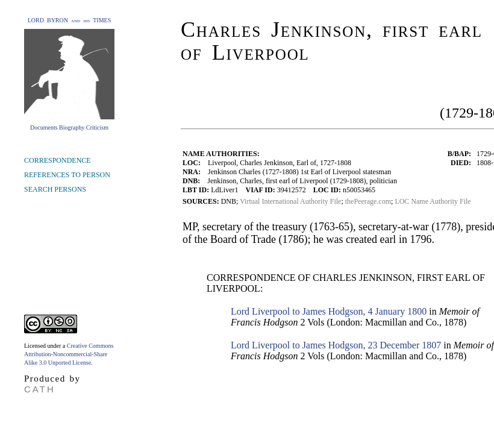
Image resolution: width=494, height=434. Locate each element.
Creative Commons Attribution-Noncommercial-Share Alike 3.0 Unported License (68, 354)
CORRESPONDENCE (57, 160)
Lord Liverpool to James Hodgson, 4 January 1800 (329, 311)
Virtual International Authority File (290, 201)
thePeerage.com (368, 201)
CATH (39, 389)
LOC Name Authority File (433, 201)
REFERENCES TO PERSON (67, 175)
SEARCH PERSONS (55, 189)
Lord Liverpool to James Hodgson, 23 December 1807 (336, 345)
